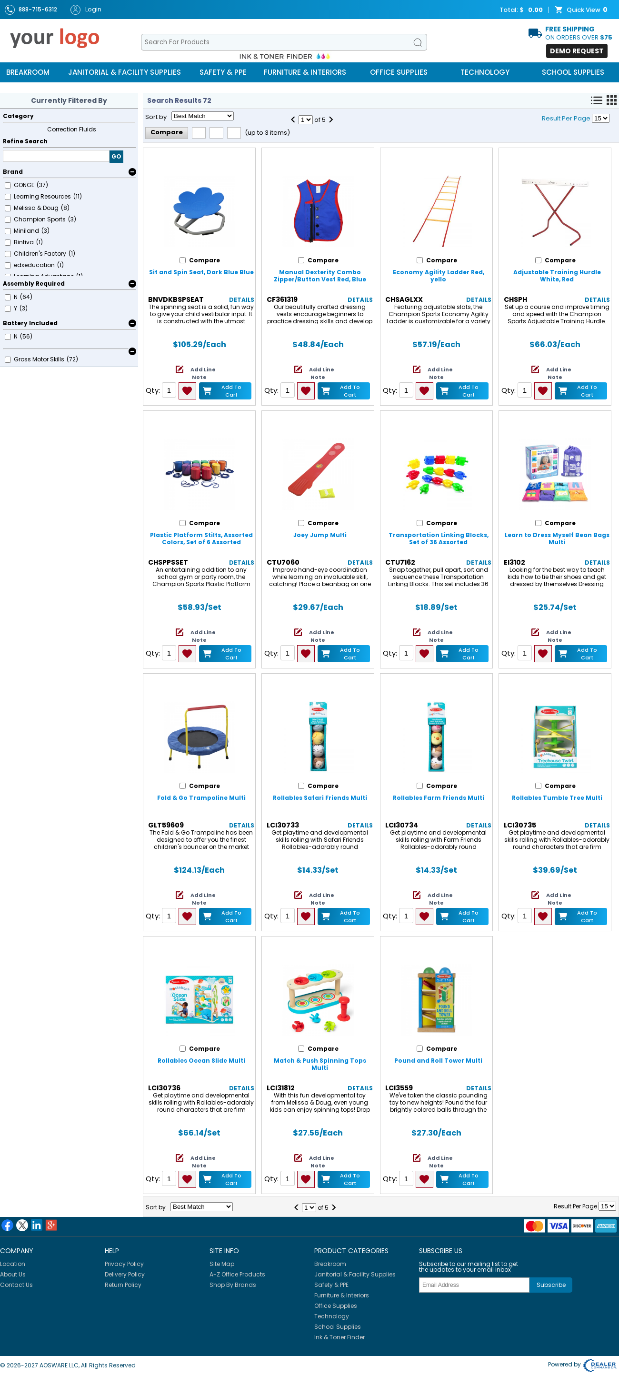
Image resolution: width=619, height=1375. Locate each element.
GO (116, 156)
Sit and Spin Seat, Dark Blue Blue (201, 272)
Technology (484, 72)
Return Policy (123, 1285)
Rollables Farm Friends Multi (438, 798)
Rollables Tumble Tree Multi (557, 798)
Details (241, 300)
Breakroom (28, 72)
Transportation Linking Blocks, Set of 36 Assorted (439, 538)
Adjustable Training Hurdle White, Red (557, 275)
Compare (166, 132)
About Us (13, 1274)
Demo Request (577, 51)
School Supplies (573, 72)
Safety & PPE (223, 72)
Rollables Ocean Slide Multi (201, 1060)
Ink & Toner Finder (339, 1337)
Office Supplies (399, 72)
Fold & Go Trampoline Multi (201, 798)
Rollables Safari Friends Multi (320, 798)
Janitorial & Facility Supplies (124, 72)
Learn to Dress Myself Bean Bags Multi (557, 538)
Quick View (582, 10)
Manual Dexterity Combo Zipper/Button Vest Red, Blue (320, 275)
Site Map (222, 1264)
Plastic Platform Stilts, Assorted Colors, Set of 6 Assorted (201, 538)
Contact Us (16, 1285)
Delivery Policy (125, 1274)
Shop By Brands (233, 1285)
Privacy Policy (124, 1264)
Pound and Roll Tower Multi (438, 1060)
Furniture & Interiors (305, 72)
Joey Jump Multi (320, 535)
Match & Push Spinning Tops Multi (320, 1064)
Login (85, 10)
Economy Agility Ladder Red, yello (438, 275)
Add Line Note (203, 373)
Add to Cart (231, 390)
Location (12, 1264)
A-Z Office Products (237, 1274)
